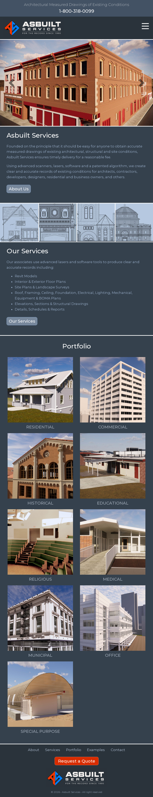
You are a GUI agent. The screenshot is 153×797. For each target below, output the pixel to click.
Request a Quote (76, 761)
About (33, 750)
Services (52, 750)
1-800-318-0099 (76, 11)
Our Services (22, 321)
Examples (96, 750)
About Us (19, 188)
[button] (145, 26)
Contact (118, 750)
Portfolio (73, 750)
